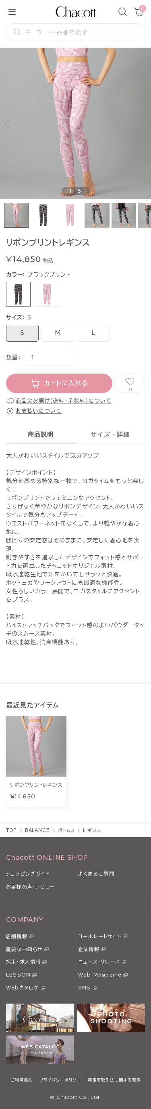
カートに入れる (66, 383)
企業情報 (88, 949)
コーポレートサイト (99, 936)
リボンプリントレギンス (36, 784)
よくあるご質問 (96, 873)
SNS (84, 987)
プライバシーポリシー (60, 1080)
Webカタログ (22, 987)
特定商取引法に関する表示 (114, 1080)
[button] (7, 123)
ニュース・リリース (99, 961)
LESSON (18, 974)
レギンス (92, 830)
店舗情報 (16, 936)
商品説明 (41, 434)
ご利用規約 (21, 1080)
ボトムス (66, 830)
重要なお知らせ (24, 949)
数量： (13, 357)
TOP (11, 830)
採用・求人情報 (23, 961)
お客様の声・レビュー (30, 886)
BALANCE (37, 830)
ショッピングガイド (28, 873)
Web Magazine (100, 974)
